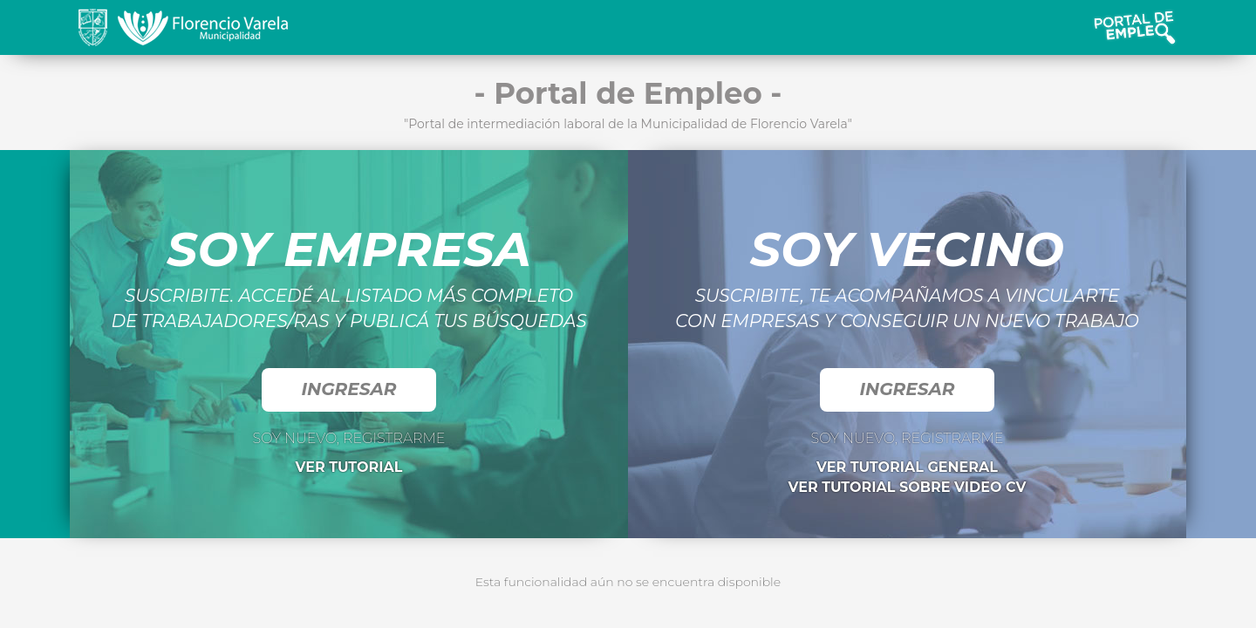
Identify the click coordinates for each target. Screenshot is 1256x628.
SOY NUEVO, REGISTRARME (348, 438)
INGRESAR (348, 389)
